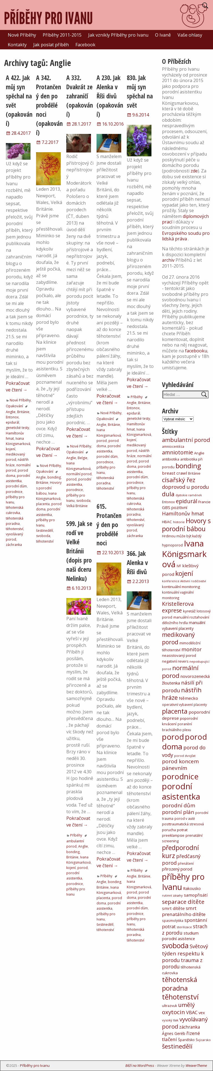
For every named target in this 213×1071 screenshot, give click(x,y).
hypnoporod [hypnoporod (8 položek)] (172, 545)
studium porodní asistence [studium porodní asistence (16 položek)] (180, 935)
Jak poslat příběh (51, 45)
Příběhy (137, 397)
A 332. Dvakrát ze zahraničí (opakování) (79, 96)
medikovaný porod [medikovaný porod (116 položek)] (178, 638)
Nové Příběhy (22, 35)
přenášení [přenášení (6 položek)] (186, 863)
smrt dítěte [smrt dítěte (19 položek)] (173, 908)
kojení (10, 449)
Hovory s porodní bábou (49, 487)
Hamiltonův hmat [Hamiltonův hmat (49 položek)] (183, 513)
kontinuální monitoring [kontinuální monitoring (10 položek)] (181, 586)
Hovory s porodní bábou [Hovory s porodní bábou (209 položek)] (186, 525)
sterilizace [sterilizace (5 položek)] (184, 927)
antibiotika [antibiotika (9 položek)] (170, 459)
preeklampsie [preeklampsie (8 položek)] (173, 835)
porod (71, 479)
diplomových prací (185, 219)
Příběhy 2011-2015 (62, 35)
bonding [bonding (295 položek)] (188, 465)
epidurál (12, 422)
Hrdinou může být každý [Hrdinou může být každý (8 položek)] (181, 536)
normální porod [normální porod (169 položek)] (180, 671)
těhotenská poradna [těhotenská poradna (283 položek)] (179, 983)
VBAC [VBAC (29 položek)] (191, 1012)
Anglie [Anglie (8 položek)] (199, 453)
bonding (54, 477)
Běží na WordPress (139, 1065)
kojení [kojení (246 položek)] (184, 573)
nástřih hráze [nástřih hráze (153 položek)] (182, 694)
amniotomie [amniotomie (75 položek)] (177, 452)
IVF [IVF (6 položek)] (179, 566)
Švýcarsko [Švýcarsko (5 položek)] (203, 1040)
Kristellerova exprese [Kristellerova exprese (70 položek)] (178, 607)
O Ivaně (163, 35)
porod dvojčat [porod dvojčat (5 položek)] (185, 756)
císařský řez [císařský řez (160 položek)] (178, 479)
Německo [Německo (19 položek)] (188, 698)
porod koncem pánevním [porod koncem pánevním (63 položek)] (180, 765)
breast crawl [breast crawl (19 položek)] (174, 473)
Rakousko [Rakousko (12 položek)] (192, 888)
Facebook (85, 45)
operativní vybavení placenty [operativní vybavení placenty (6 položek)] (184, 704)
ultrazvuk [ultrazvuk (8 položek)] (169, 1005)
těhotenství (14, 528)
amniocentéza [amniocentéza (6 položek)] (173, 446)
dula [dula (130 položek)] (168, 494)
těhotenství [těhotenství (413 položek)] (180, 996)
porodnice (14, 491)
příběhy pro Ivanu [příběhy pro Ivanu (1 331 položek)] (183, 881)
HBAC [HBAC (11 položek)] (167, 521)
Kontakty (17, 45)
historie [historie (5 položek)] (179, 522)
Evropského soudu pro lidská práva (186, 236)
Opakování (14, 406)
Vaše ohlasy (190, 35)
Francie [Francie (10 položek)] (204, 501)
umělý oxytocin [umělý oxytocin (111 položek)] (178, 1008)
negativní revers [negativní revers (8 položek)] (175, 661)
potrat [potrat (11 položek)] (182, 829)
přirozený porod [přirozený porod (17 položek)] (177, 869)
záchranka (14, 544)
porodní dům (16, 486)
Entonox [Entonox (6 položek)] (168, 502)
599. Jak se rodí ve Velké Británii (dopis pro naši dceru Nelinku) (79, 551)
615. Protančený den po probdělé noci (109, 524)
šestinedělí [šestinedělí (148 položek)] (177, 1046)
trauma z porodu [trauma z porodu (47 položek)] (182, 963)
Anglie (11, 411)
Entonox (12, 417)
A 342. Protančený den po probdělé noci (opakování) (49, 105)
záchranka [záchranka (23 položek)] (189, 1027)
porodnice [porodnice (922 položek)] (180, 776)
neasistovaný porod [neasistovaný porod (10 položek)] (179, 655)
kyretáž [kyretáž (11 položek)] (189, 611)
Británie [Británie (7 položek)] (194, 473)
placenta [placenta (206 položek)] (174, 711)
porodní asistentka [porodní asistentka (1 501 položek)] (181, 791)
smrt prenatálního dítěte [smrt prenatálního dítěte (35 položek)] (184, 911)
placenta (43, 504)
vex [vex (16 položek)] (202, 1012)
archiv (168, 260)
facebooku (196, 351)
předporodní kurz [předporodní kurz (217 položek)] (180, 851)
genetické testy (17, 427)
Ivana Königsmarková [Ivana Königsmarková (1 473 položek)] (184, 554)
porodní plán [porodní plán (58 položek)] (178, 811)
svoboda (43, 535)
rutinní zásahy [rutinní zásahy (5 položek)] (172, 895)
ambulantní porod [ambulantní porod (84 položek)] (186, 440)
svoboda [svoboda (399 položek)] (175, 945)
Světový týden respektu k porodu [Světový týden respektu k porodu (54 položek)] (185, 953)
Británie (23, 411)
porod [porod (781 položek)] (173, 737)
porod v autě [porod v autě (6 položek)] (184, 818)
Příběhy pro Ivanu (35, 1065)
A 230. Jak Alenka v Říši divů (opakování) (110, 96)
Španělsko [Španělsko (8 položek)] (186, 1039)
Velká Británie (77, 505)
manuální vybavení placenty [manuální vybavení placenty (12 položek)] (183, 625)
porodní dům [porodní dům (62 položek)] (178, 805)
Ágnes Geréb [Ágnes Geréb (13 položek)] (173, 1033)
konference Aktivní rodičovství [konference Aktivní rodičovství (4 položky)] (184, 581)
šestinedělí (44, 530)
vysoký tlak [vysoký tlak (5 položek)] (170, 1020)
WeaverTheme (196, 1065)
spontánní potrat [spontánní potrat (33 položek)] (184, 923)
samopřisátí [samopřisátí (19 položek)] (195, 895)
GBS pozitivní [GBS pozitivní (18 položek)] (174, 507)
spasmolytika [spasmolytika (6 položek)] (172, 920)
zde (194, 171)
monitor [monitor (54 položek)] (191, 649)
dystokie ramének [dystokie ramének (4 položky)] (189, 495)
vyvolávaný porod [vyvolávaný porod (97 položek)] (185, 1022)
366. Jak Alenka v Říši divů (137, 562)
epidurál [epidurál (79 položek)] (186, 501)
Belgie (82, 458)
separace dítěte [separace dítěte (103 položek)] (183, 901)
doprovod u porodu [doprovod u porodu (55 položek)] (185, 486)
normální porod (79, 474)
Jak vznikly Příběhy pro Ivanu (118, 35)
